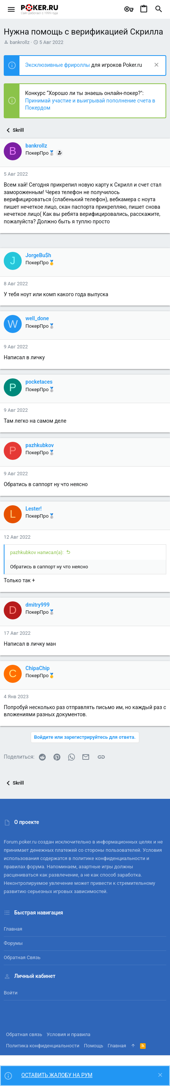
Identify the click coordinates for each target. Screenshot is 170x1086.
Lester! (33, 509)
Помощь (93, 1045)
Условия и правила (69, 1034)
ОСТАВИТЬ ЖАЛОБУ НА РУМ (56, 1075)
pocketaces (38, 382)
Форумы (13, 943)
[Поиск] (158, 9)
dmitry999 (37, 605)
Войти (11, 993)
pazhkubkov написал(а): (37, 552)
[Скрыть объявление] (155, 65)
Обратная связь (22, 957)
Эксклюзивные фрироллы (58, 65)
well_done (37, 318)
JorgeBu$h (38, 255)
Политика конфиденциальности (42, 1045)
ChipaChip (37, 668)
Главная (13, 929)
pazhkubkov (39, 445)
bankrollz (20, 42)
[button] (11, 9)
